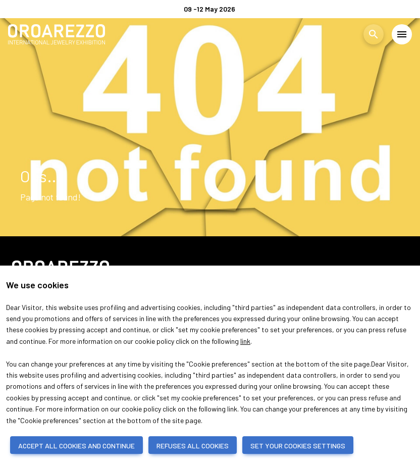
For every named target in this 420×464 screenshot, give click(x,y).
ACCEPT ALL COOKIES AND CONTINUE (76, 445)
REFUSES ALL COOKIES (192, 445)
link (245, 341)
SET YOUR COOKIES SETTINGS (297, 445)
